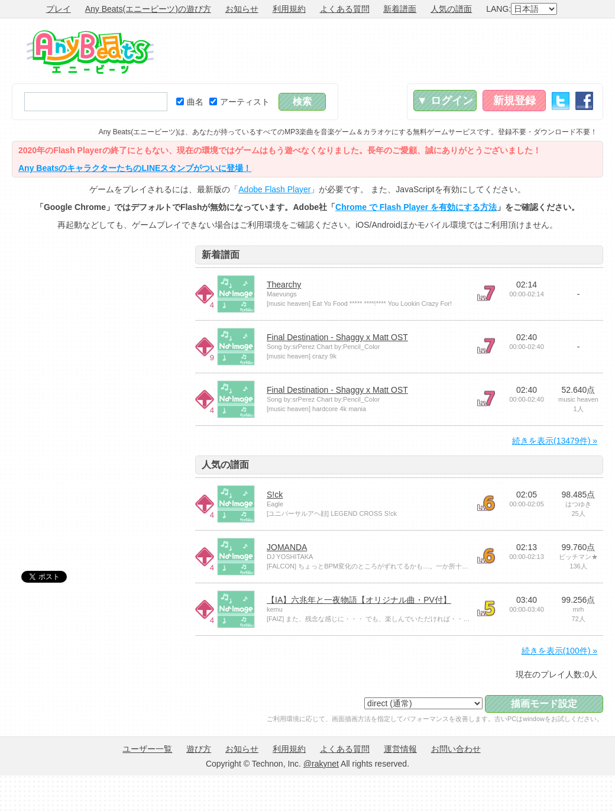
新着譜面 (399, 9)
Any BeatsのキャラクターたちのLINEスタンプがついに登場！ (134, 168)
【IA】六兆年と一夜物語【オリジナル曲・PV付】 (359, 600)
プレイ (58, 9)
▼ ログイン (445, 100)
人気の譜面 (451, 9)
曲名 (189, 101)
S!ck (275, 494)
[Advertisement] (100, 319)
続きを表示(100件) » (559, 650)
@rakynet (321, 763)
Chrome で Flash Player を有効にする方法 (416, 207)
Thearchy (284, 284)
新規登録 (514, 100)
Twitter (560, 101)
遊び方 (198, 749)
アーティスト (239, 101)
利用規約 (289, 9)
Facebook (584, 101)
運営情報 (400, 749)
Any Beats (90, 52)
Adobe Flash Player (274, 189)
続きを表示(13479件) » (554, 440)
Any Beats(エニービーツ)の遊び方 (148, 9)
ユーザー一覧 (147, 749)
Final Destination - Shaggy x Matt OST (337, 337)
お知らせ (241, 9)
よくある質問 (345, 9)
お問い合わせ (456, 749)
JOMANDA (287, 547)
